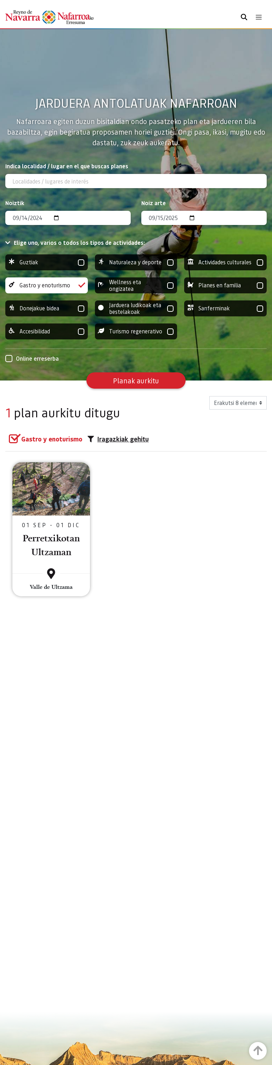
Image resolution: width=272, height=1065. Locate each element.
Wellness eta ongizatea (136, 285)
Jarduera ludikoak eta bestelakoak (136, 308)
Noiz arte (153, 203)
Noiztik (14, 203)
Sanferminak (225, 308)
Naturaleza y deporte (136, 262)
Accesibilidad (46, 331)
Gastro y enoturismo (46, 285)
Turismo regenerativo (136, 331)
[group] (46, 262)
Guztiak (46, 262)
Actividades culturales (225, 262)
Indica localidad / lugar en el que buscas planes (66, 166)
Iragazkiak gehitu (118, 439)
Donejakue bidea (46, 308)
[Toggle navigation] (259, 17)
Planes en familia (225, 285)
